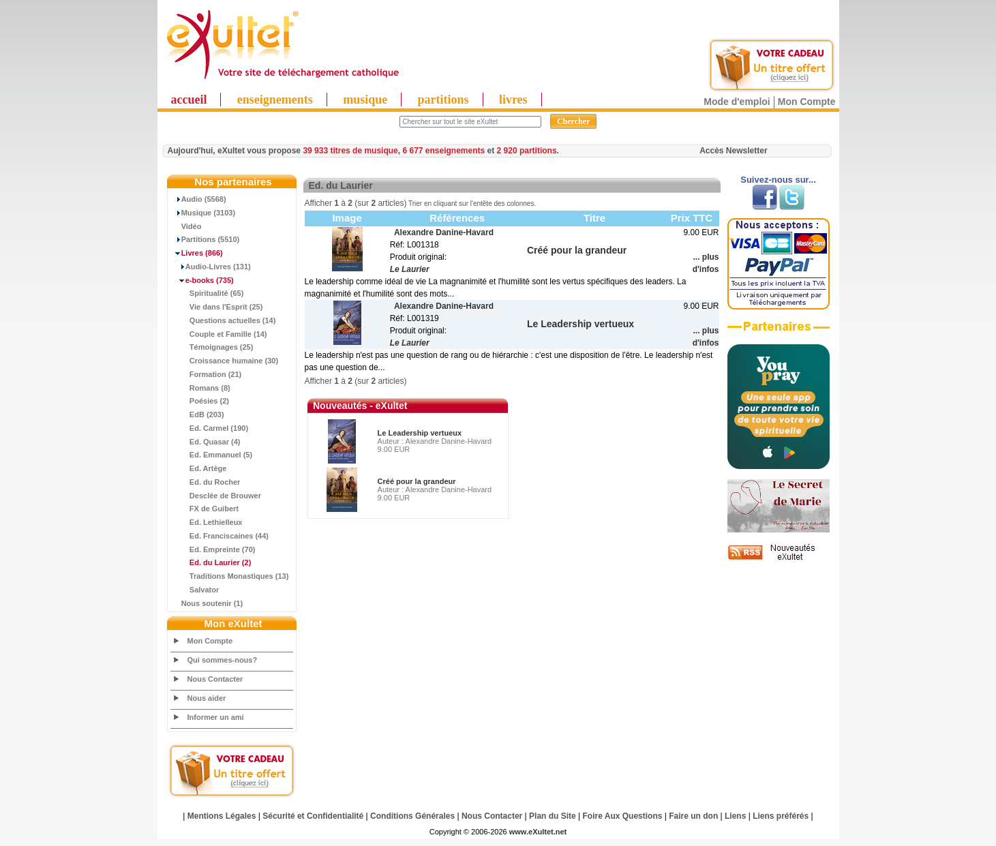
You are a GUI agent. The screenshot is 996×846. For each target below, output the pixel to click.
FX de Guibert (205, 508)
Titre (594, 218)
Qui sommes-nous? (222, 660)
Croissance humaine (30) (225, 361)
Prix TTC (692, 218)
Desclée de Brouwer (216, 496)
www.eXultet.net (538, 832)
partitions (443, 99)
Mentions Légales (221, 816)
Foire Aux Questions (623, 816)
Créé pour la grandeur (417, 481)
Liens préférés (781, 816)
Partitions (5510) (205, 239)
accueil (189, 99)
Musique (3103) (203, 213)
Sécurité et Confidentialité (312, 816)
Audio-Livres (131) (211, 266)
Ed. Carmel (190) (210, 428)
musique (365, 99)
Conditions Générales (412, 816)
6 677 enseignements (443, 150)
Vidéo (186, 226)
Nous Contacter (215, 679)
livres (513, 99)
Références (457, 218)
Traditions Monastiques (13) (230, 576)
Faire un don (693, 816)
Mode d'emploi (737, 101)
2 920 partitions (527, 150)
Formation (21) (206, 374)
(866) (197, 253)
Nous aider (206, 698)
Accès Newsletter (733, 150)
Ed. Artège (199, 468)
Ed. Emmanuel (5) (212, 455)
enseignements (275, 99)
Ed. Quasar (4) (206, 442)
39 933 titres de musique (350, 150)
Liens (735, 816)
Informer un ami (215, 717)
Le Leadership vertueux (420, 433)
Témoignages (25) (212, 347)
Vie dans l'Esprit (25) (217, 307)
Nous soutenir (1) (207, 603)
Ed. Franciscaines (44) (220, 536)
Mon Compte (807, 101)
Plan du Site (552, 816)
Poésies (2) (200, 401)
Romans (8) (200, 388)
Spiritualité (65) (207, 293)
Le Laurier (409, 269)
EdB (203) (197, 414)
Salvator (195, 590)
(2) (211, 562)
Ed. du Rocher (206, 482)
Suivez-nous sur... (778, 180)
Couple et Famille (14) (219, 334)
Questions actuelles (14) (223, 320)
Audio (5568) (198, 199)
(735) (202, 280)
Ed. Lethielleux (207, 522)
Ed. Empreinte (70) (213, 549)
